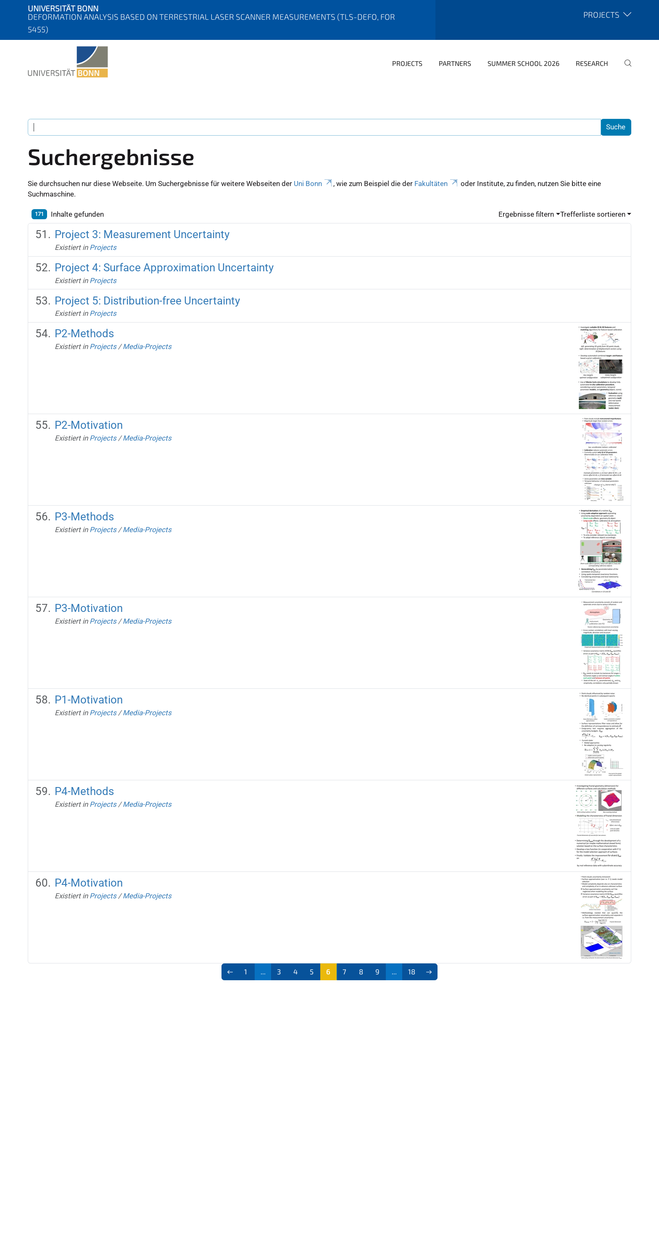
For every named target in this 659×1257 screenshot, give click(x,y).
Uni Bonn (313, 183)
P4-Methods (84, 791)
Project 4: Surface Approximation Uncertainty (164, 267)
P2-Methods (84, 333)
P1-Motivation (89, 699)
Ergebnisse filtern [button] (526, 214)
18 (411, 971)
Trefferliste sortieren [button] (592, 214)
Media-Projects (147, 346)
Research (592, 63)
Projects (407, 63)
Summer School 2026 (523, 63)
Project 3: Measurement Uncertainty (142, 234)
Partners (455, 63)
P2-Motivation (89, 425)
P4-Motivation (89, 882)
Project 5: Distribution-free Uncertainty (147, 300)
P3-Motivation (89, 608)
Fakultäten (436, 183)
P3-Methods (84, 516)
